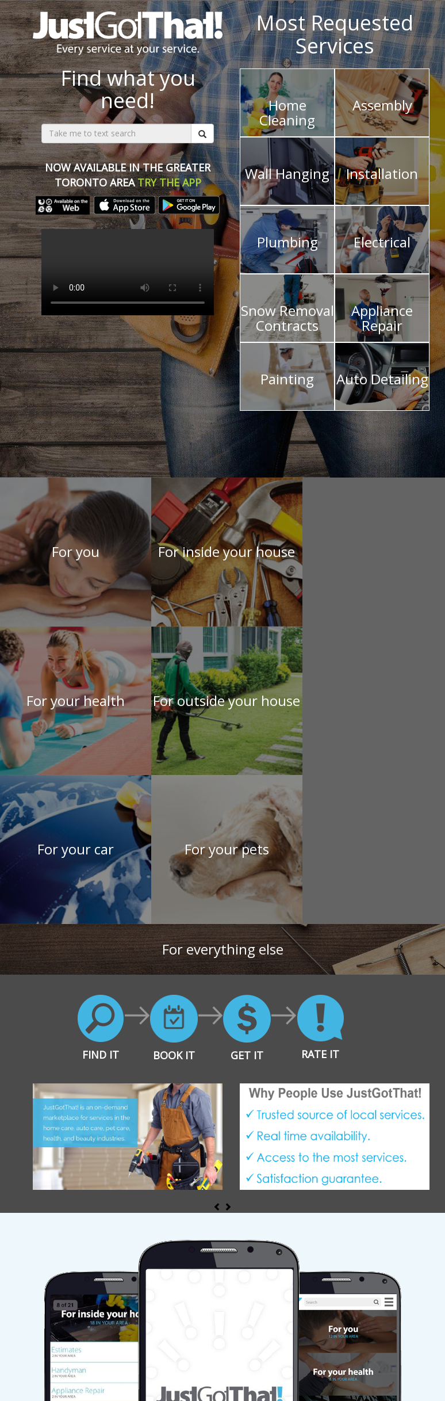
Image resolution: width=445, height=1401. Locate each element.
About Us (133, 1366)
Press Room (183, 1366)
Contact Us (356, 1366)
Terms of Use (240, 1366)
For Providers (82, 1366)
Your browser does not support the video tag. (127, 272)
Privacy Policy (300, 1366)
